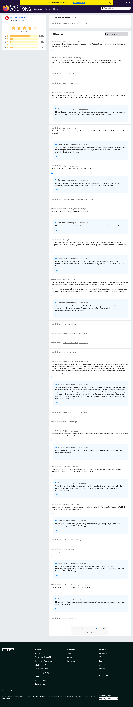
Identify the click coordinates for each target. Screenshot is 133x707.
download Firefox (79, 3)
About (37, 653)
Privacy (5, 691)
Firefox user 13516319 (70, 540)
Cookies (13, 691)
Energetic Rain (68, 504)
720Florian (66, 466)
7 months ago (75, 240)
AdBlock (16, 20)
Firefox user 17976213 (70, 23)
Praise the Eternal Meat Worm (73, 199)
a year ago (74, 466)
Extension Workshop (43, 661)
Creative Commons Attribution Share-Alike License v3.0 (72, 696)
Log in (128, 2)
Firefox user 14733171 (70, 343)
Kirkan (65, 166)
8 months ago (74, 280)
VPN (100, 657)
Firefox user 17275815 (70, 585)
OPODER (66, 280)
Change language (105, 696)
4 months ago (75, 41)
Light (64, 128)
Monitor (102, 665)
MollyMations (67, 58)
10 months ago (84, 412)
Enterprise (70, 661)
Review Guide (40, 684)
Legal (21, 691)
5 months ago (73, 83)
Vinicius (65, 352)
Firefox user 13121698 (70, 361)
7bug (64, 324)
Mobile (69, 657)
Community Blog (41, 672)
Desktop (70, 653)
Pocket (102, 669)
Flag (52, 50)
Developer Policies (42, 669)
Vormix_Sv (66, 240)
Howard (65, 83)
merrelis (65, 618)
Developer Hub (40, 665)
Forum (37, 676)
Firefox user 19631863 (70, 333)
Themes (48, 9)
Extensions (38, 9)
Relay (101, 661)
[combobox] (116, 8)
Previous (76, 628)
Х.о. (64, 549)
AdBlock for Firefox (18, 17)
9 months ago (73, 352)
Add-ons (38, 649)
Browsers (103, 653)
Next (104, 628)
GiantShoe (66, 41)
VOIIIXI (65, 431)
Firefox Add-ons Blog (43, 657)
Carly (23, 20)
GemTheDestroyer (69, 209)
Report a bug (40, 680)
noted (22, 696)
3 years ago (83, 23)
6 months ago (88, 199)
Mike (64, 422)
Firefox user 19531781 (70, 412)
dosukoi (65, 74)
